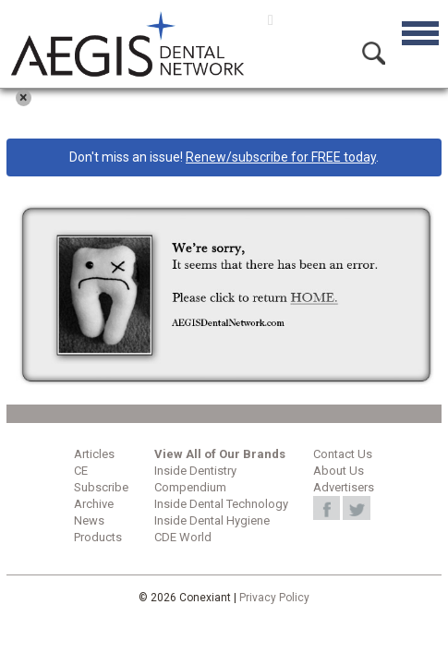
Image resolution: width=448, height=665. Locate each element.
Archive (94, 504)
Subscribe (101, 487)
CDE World (183, 537)
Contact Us (342, 454)
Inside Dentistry (195, 471)
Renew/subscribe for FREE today (281, 157)
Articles (94, 454)
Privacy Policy (274, 597)
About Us (338, 471)
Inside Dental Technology (221, 504)
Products (98, 537)
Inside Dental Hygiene (212, 520)
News (89, 520)
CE (81, 471)
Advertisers (343, 487)
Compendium (190, 487)
